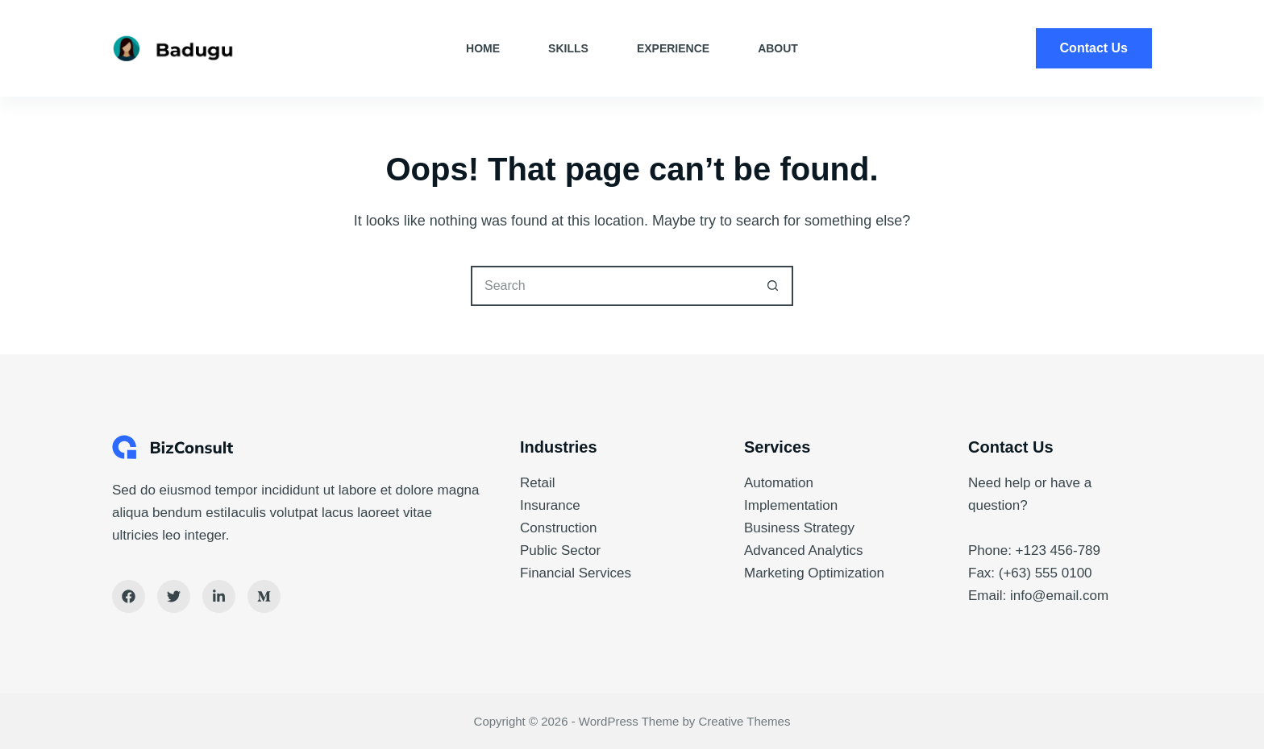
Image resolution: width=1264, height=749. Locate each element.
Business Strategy (799, 528)
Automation (778, 482)
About (778, 48)
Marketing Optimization (814, 573)
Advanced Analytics (803, 550)
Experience (673, 48)
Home (483, 48)
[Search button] (773, 286)
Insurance (550, 505)
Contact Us (1094, 48)
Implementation (791, 505)
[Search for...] (612, 286)
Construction (558, 528)
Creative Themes (745, 721)
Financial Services (575, 573)
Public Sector (560, 550)
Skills (568, 48)
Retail (537, 482)
